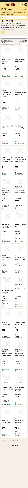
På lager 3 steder (19, 371)
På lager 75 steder (6, 241)
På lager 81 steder (19, 208)
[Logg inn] (22, 4)
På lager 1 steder (6, 272)
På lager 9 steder (6, 76)
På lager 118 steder (20, 143)
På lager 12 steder (6, 174)
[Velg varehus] (19, 4)
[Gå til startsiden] (10, 5)
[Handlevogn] (25, 4)
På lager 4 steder (19, 174)
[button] (14, 37)
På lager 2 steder (19, 76)
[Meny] (2, 4)
